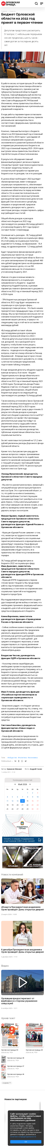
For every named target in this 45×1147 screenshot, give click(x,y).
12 (12, 801)
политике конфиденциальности (23, 1136)
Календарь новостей (22, 780)
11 (7, 801)
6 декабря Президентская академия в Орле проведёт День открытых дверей (22, 950)
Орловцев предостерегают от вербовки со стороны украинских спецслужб (19, 1001)
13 (17, 801)
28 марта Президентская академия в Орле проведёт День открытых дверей (22, 908)
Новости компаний (12, 874)
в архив (7, 1083)
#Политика (22, 757)
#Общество (12, 757)
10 (37, 797)
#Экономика (33, 757)
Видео (5, 965)
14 (22, 801)
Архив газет (8, 1018)
